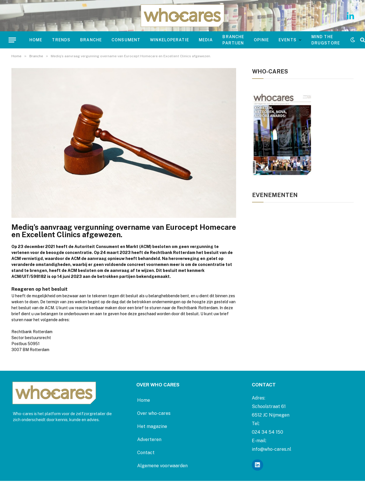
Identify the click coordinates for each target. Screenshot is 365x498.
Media (206, 40)
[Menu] (12, 40)
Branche (91, 40)
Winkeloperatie (169, 40)
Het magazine (152, 426)
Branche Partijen (233, 39)
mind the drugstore (325, 39)
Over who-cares (154, 413)
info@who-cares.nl (271, 449)
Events (288, 40)
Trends (61, 40)
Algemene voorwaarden (162, 465)
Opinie (261, 40)
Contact (146, 452)
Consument (125, 40)
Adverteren (149, 439)
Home (35, 40)
